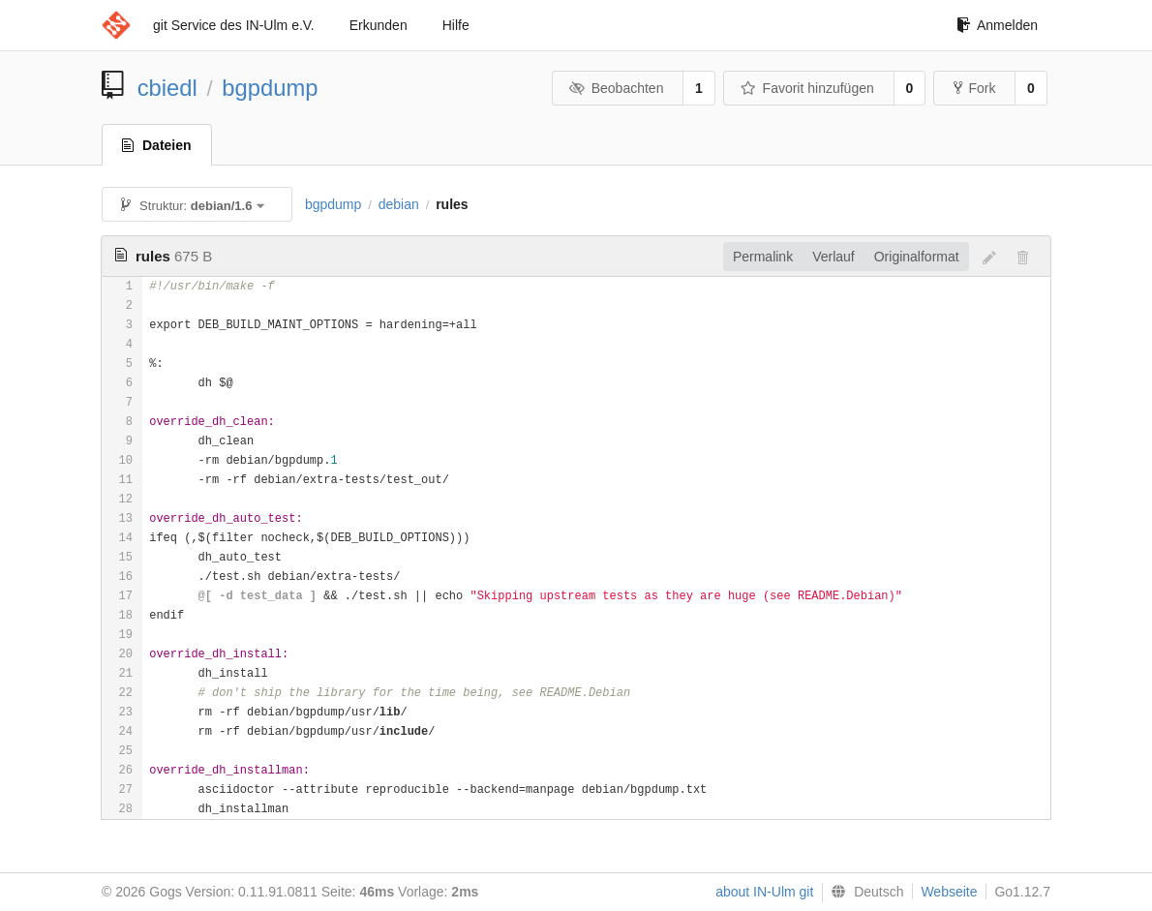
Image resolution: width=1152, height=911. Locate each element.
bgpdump (270, 88)
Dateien (157, 145)
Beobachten (616, 88)
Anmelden (997, 25)
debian (399, 204)
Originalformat (916, 256)
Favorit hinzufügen (807, 88)
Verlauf (833, 256)
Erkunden (378, 25)
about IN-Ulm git (764, 891)
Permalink (763, 256)
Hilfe (456, 25)
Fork (974, 88)
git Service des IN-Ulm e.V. (234, 25)
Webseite (949, 891)
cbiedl (167, 88)
